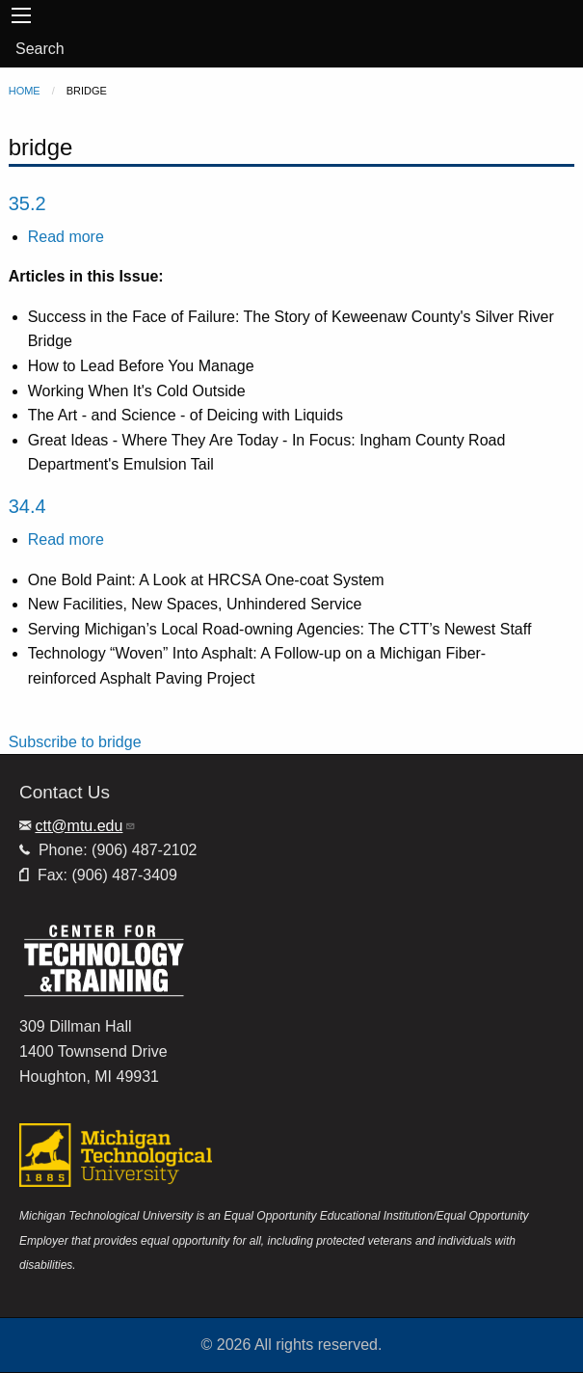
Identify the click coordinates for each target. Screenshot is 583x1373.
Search (40, 48)
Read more (66, 237)
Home (24, 90)
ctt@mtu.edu (85, 826)
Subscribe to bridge (75, 742)
